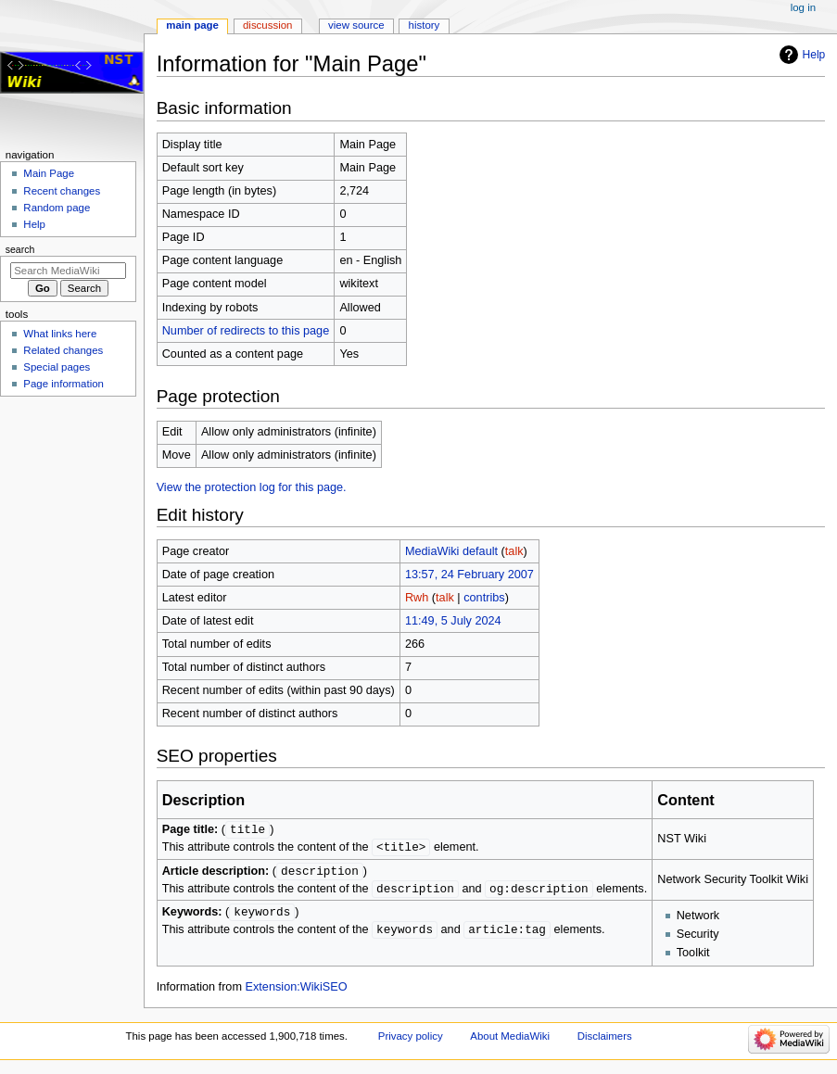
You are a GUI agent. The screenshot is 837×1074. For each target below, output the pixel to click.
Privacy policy (410, 1039)
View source (356, 25)
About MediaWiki (510, 1039)
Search (20, 249)
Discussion (267, 25)
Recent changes (61, 190)
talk (514, 551)
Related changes (63, 350)
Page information (63, 383)
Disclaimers (604, 1039)
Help (814, 54)
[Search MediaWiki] (68, 270)
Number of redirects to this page (246, 330)
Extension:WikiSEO (297, 990)
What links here (59, 333)
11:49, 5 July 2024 (453, 620)
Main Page (192, 25)
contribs (483, 597)
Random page (56, 207)
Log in (803, 7)
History (424, 25)
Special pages (56, 367)
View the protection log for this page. (252, 487)
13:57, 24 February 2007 (469, 574)
